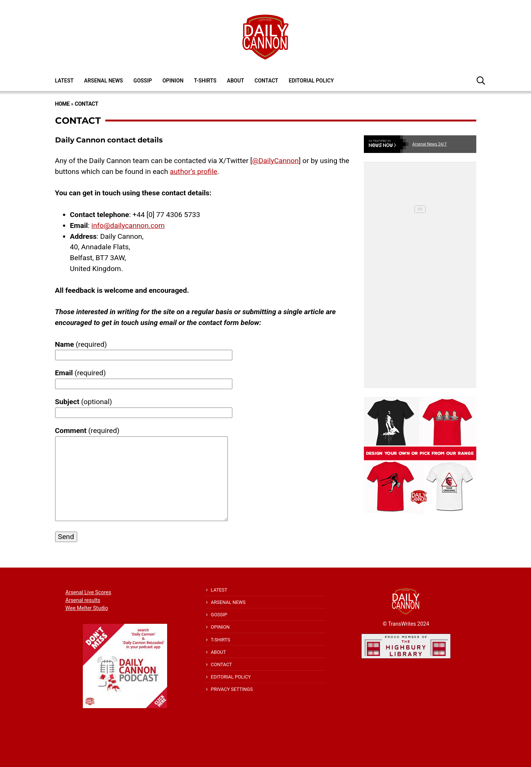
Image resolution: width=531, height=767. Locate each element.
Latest (64, 81)
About (235, 81)
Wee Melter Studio (87, 608)
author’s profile (193, 171)
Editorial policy (311, 81)
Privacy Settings (232, 689)
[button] (481, 80)
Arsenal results (83, 600)
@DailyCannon (275, 160)
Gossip (142, 81)
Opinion (172, 81)
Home (62, 104)
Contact (266, 81)
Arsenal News (103, 81)
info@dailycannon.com (128, 225)
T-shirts (205, 81)
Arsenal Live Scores (88, 592)
